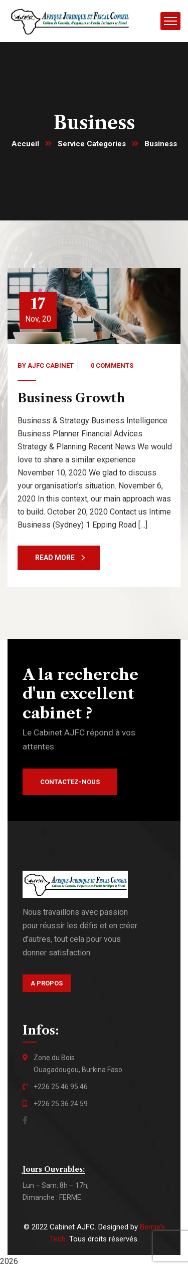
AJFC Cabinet (51, 365)
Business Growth (71, 398)
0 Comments (112, 365)
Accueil (25, 143)
